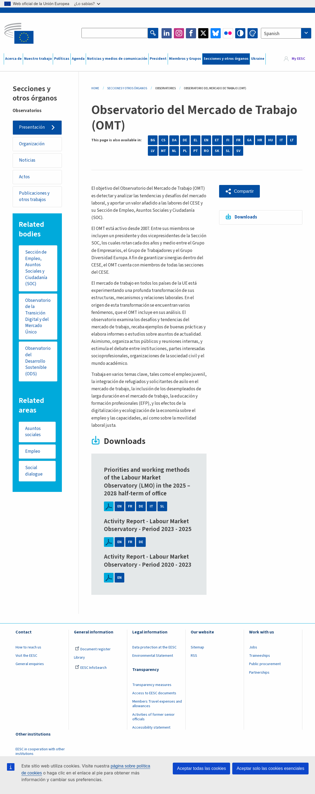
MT (163, 151)
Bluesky (216, 33)
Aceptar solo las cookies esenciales (270, 768)
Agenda (78, 58)
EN (206, 140)
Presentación (32, 127)
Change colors (253, 33)
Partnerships (259, 672)
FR (238, 140)
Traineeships (259, 655)
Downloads (246, 217)
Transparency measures (151, 685)
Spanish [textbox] (271, 34)
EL (195, 140)
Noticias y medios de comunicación (117, 58)
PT (195, 151)
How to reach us (28, 647)
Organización (31, 144)
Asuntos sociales (33, 432)
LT (292, 140)
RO (206, 151)
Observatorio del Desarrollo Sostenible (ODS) (38, 362)
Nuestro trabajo (38, 58)
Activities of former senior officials (153, 717)
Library (79, 657)
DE (185, 140)
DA (174, 140)
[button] (239, 191)
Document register (93, 649)
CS (163, 140)
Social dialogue (34, 472)
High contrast (240, 33)
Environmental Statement (152, 655)
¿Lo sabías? (87, 3)
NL (174, 151)
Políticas (61, 58)
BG (153, 140)
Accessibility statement (151, 727)
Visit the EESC (26, 655)
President (158, 58)
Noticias (27, 160)
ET (217, 140)
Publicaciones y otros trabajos (34, 197)
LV (153, 151)
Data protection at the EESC (154, 647)
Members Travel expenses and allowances (157, 704)
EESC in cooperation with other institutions (40, 751)
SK (217, 151)
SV (238, 151)
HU (270, 140)
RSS (194, 655)
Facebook (191, 33)
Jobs (253, 647)
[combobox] (286, 33)
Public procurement (265, 664)
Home (95, 88)
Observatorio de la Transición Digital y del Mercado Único (38, 317)
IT (281, 140)
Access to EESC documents (154, 693)
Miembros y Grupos (185, 58)
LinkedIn (167, 33)
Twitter (203, 33)
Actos (24, 177)
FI (227, 140)
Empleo (32, 452)
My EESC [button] (298, 59)
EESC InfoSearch (91, 667)
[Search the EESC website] (114, 33)
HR (259, 140)
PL (185, 151)
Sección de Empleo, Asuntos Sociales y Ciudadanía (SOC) (36, 269)
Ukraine (257, 58)
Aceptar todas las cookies (201, 768)
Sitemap (197, 647)
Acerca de (13, 58)
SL (228, 151)
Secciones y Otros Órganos (127, 88)
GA (249, 140)
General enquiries (30, 664)
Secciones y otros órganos (226, 58)
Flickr (228, 33)
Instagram (179, 33)
